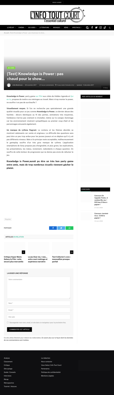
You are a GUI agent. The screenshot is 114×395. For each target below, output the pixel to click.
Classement (8, 362)
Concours (85, 189)
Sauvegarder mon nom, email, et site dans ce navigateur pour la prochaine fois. (37, 322)
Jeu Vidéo (31, 27)
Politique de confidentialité (51, 372)
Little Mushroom (17, 85)
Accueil (6, 33)
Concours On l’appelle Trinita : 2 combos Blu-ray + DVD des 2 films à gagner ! (101, 200)
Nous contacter (46, 362)
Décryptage (8, 369)
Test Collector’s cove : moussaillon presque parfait (61, 259)
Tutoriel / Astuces (10, 386)
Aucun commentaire (47, 85)
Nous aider (57, 2)
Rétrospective (9, 383)
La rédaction (45, 358)
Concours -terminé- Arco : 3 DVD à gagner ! (101, 216)
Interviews (7, 376)
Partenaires (45, 369)
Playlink (8, 219)
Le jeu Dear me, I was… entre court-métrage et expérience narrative (38, 259)
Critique (7, 365)
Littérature (44, 27)
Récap (6, 379)
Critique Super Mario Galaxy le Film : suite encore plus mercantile (13, 259)
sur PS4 (39, 96)
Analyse (7, 358)
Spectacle (76, 27)
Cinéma (21, 27)
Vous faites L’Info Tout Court (51, 365)
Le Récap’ (10, 27)
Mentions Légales (47, 376)
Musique (56, 27)
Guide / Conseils (10, 372)
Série (66, 27)
